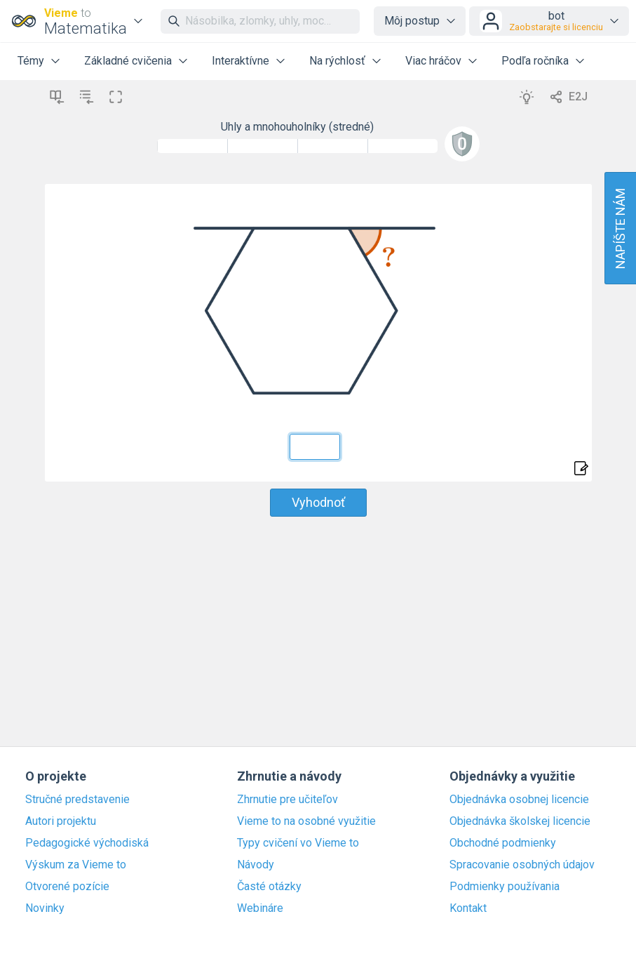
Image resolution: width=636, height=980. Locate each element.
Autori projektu (60, 821)
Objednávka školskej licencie (519, 821)
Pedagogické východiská (87, 843)
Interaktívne (240, 60)
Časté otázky (269, 886)
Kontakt (468, 908)
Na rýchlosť (337, 60)
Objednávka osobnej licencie (519, 799)
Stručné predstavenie (77, 799)
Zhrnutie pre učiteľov (287, 799)
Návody (255, 865)
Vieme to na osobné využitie (306, 821)
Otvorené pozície (67, 886)
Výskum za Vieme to (75, 865)
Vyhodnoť (318, 502)
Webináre (260, 908)
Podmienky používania (504, 886)
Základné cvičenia (128, 60)
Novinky (45, 908)
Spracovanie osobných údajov (522, 865)
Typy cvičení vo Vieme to (298, 843)
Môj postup (412, 20)
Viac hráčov (433, 60)
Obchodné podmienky (502, 843)
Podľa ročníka (535, 60)
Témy (31, 60)
